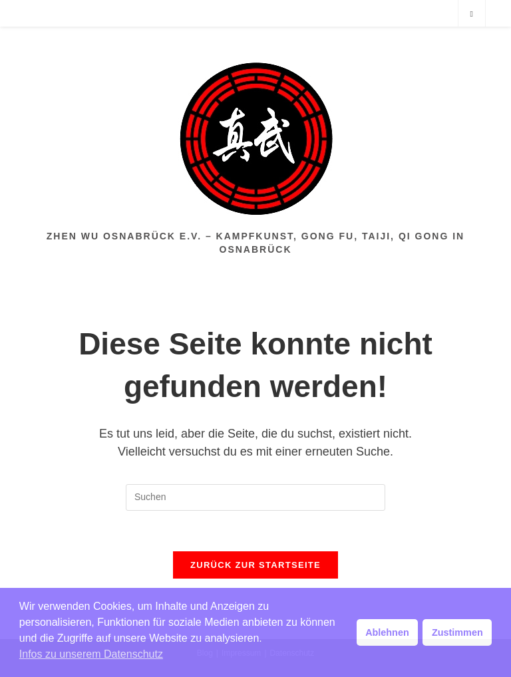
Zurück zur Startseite (255, 565)
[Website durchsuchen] (471, 14)
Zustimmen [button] (457, 632)
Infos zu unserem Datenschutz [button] (91, 654)
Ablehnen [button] (387, 632)
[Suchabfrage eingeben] (255, 497)
